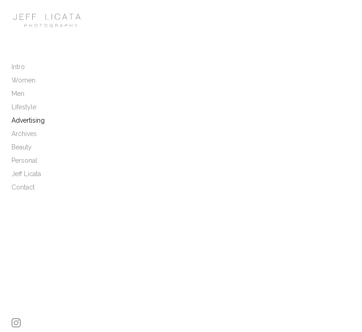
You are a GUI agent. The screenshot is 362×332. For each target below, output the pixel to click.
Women (23, 80)
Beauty (22, 147)
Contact (23, 187)
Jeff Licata (26, 174)
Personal (24, 160)
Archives (24, 133)
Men (18, 93)
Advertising (28, 120)
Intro (18, 67)
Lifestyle (24, 107)
